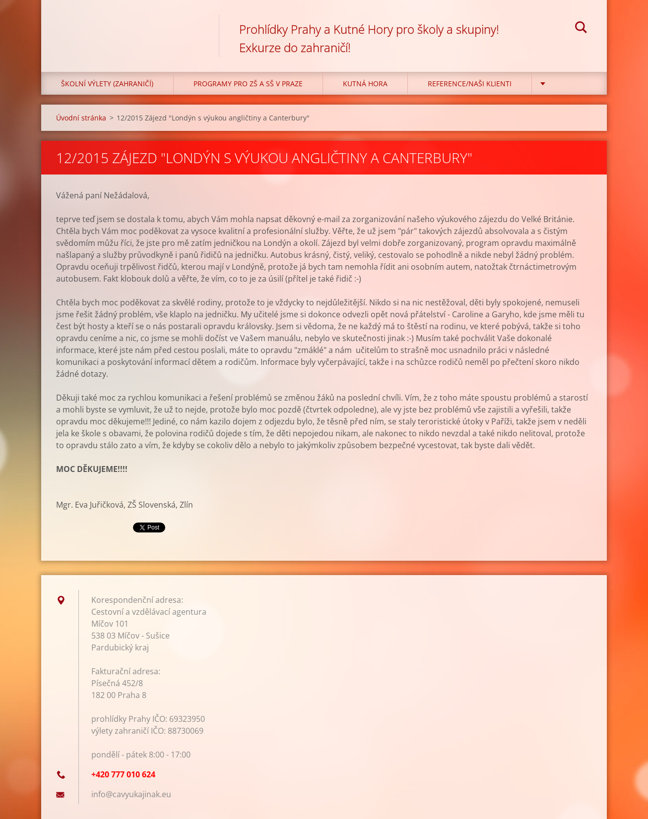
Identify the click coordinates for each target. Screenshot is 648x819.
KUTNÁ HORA (365, 83)
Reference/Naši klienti (470, 83)
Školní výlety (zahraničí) (107, 83)
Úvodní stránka (81, 117)
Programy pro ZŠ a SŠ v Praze (248, 83)
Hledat (581, 29)
